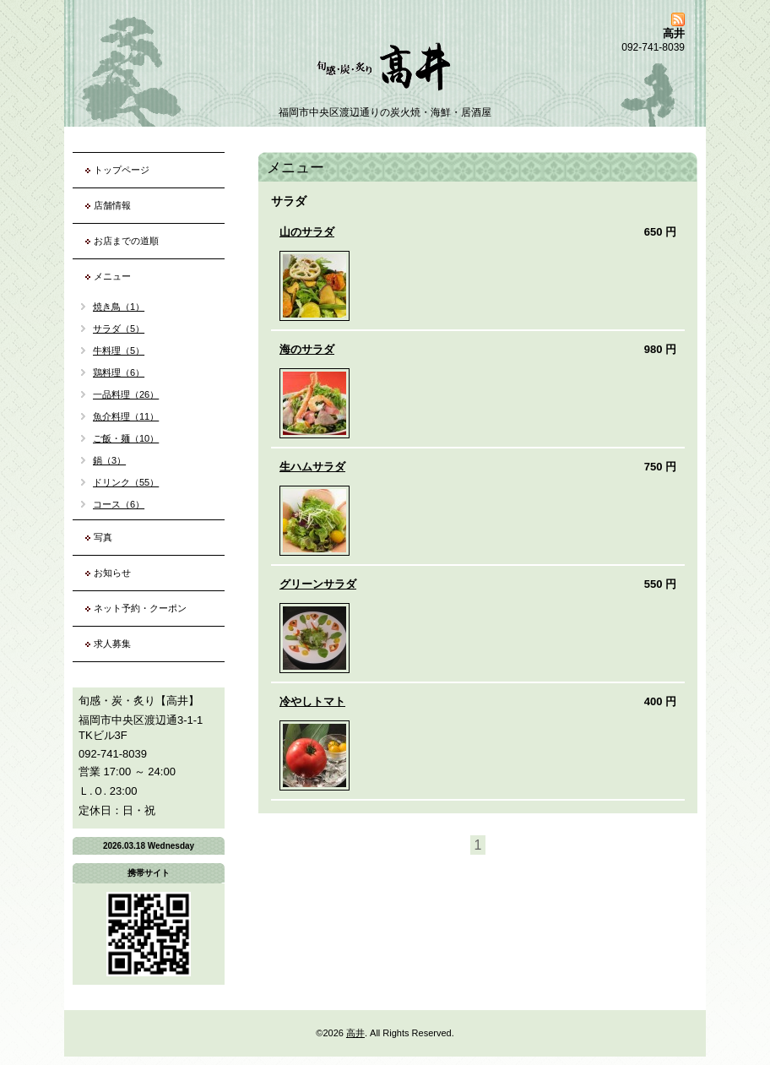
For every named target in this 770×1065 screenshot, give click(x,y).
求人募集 (112, 643)
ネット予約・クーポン (140, 608)
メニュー (112, 276)
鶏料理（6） (118, 372)
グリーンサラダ (317, 584)
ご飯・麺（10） (126, 438)
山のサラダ (306, 231)
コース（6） (118, 504)
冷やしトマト (312, 701)
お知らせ (112, 573)
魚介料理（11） (126, 416)
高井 (355, 1033)
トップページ (121, 170)
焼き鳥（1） (118, 307)
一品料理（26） (126, 394)
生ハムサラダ (312, 466)
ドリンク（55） (126, 482)
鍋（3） (109, 460)
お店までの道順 (126, 241)
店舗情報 (112, 205)
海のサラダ (306, 349)
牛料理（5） (118, 350)
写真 (103, 537)
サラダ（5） (118, 328)
